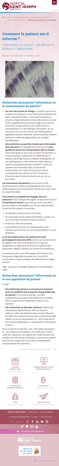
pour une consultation (15, 364)
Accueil (8, 17)
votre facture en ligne (15, 399)
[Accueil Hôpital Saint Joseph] (20, 6)
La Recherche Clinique (40, 17)
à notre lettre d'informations (44, 399)
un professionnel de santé (44, 382)
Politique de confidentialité (20, 417)
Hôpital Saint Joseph (17, 412)
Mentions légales (47, 412)
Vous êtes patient (21, 17)
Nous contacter (46, 417)
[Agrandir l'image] (29, 79)
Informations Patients (16, 20)
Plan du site (33, 412)
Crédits (35, 417)
